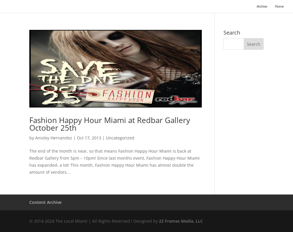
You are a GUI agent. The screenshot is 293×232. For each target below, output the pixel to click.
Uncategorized (120, 138)
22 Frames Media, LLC (181, 221)
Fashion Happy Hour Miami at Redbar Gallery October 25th (109, 124)
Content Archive (45, 202)
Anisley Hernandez (53, 138)
